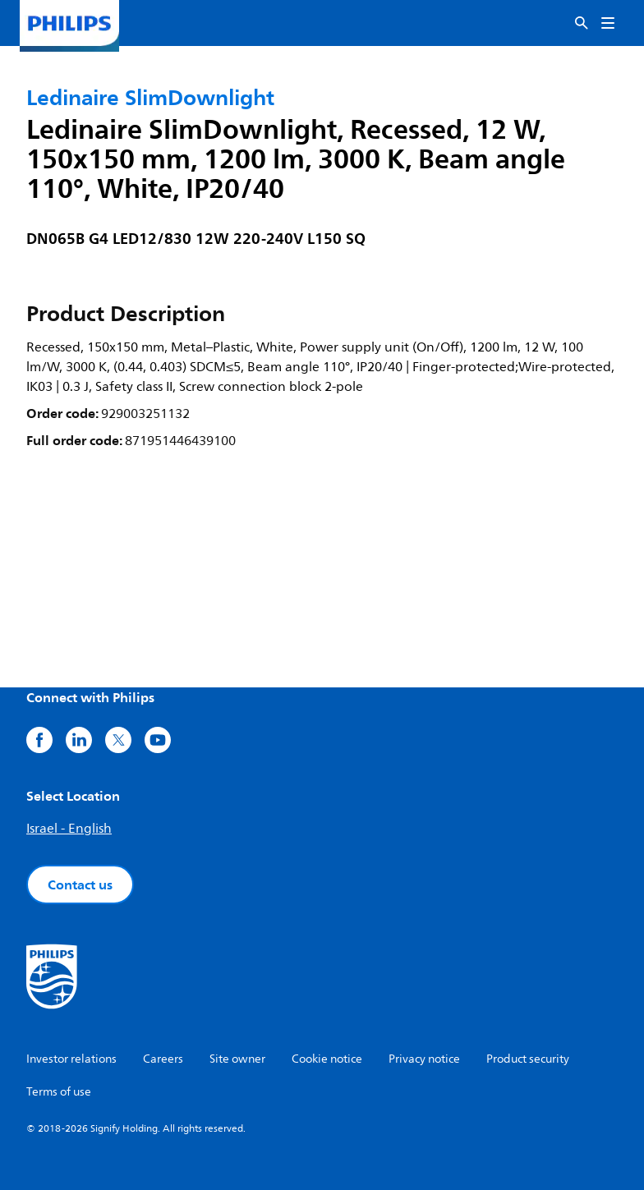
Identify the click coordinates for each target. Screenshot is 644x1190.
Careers (163, 1059)
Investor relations (71, 1059)
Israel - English (69, 828)
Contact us (80, 884)
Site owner (237, 1059)
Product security (527, 1059)
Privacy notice (424, 1059)
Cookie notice (327, 1059)
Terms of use (58, 1091)
